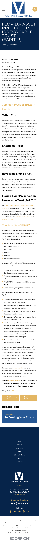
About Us (19, 445)
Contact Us (19, 462)
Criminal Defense (19, 455)
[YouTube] (15, 511)
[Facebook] (11, 511)
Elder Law (19, 448)
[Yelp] (24, 511)
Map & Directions (19, 495)
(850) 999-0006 (19, 503)
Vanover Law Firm (7, 220)
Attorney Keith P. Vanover (24, 217)
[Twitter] (28, 511)
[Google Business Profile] (19, 511)
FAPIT (13, 391)
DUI (19, 451)
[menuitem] (10, 533)
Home (19, 441)
